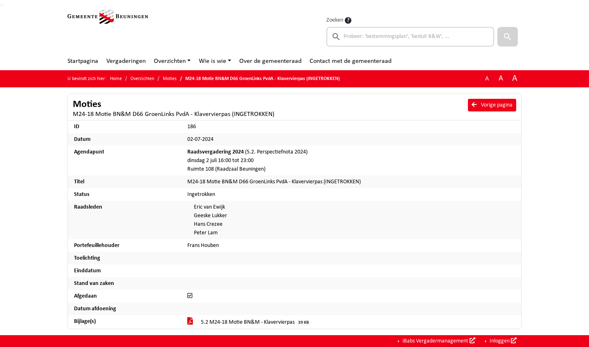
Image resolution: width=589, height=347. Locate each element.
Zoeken (334, 20)
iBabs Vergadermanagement (438, 341)
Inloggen (502, 341)
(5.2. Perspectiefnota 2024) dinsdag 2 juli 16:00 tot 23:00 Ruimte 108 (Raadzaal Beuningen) (247, 160)
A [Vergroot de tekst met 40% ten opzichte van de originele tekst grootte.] (514, 78)
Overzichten (170, 61)
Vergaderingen (126, 61)
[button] (507, 37)
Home (116, 78)
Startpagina (82, 61)
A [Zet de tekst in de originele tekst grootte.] (487, 79)
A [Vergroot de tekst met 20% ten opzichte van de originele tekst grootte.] (501, 78)
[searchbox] (410, 37)
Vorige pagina (492, 105)
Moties (170, 78)
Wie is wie (212, 61)
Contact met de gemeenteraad (350, 61)
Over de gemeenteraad (270, 61)
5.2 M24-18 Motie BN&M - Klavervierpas (249, 322)
